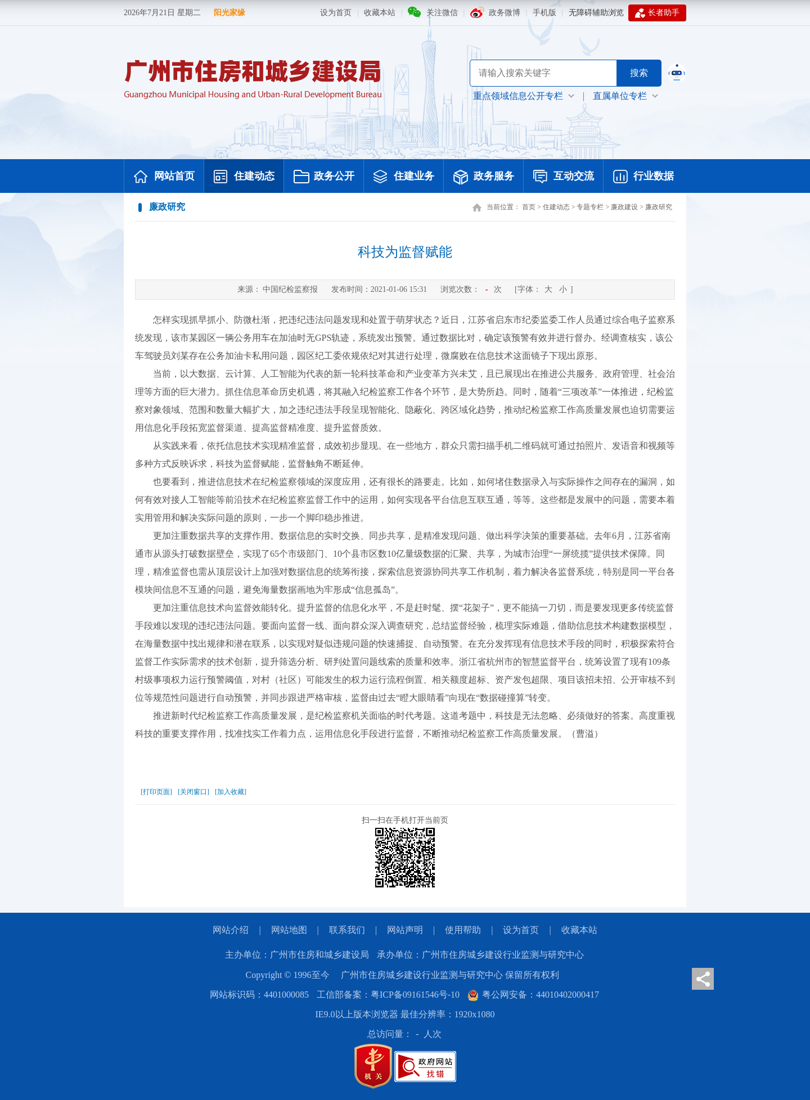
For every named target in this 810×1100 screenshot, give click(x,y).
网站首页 (164, 177)
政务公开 (324, 177)
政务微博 (504, 12)
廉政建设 (624, 207)
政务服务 (483, 177)
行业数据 (643, 177)
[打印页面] (156, 792)
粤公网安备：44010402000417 (533, 994)
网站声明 (405, 930)
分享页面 (703, 979)
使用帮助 (463, 930)
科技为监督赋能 (405, 252)
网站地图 (289, 930)
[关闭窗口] (193, 792)
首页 (529, 207)
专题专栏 (590, 207)
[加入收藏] (230, 792)
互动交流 (563, 177)
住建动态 (244, 177)
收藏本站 (379, 12)
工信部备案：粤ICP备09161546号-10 (388, 994)
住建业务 (404, 177)
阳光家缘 (229, 12)
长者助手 (657, 12)
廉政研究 (658, 207)
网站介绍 (231, 930)
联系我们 (347, 930)
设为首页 (336, 12)
